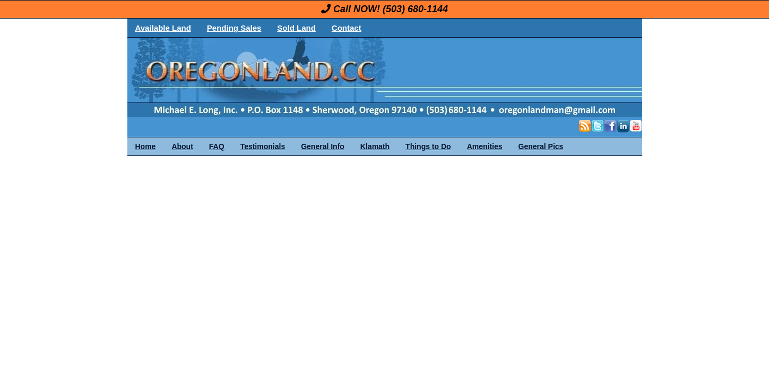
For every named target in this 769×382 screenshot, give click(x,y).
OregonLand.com (429, 77)
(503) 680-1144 (415, 9)
